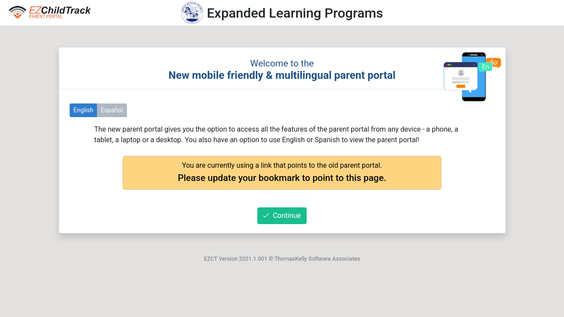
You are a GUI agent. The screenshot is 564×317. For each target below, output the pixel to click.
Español (112, 110)
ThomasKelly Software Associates (317, 258)
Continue (282, 215)
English (83, 110)
